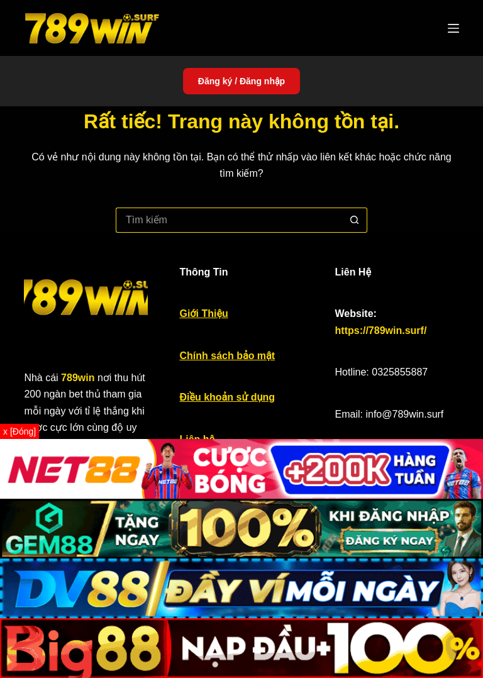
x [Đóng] (19, 431)
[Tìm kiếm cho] (229, 220)
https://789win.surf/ (381, 330)
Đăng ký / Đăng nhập (241, 81)
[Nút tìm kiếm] (354, 220)
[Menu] (453, 28)
